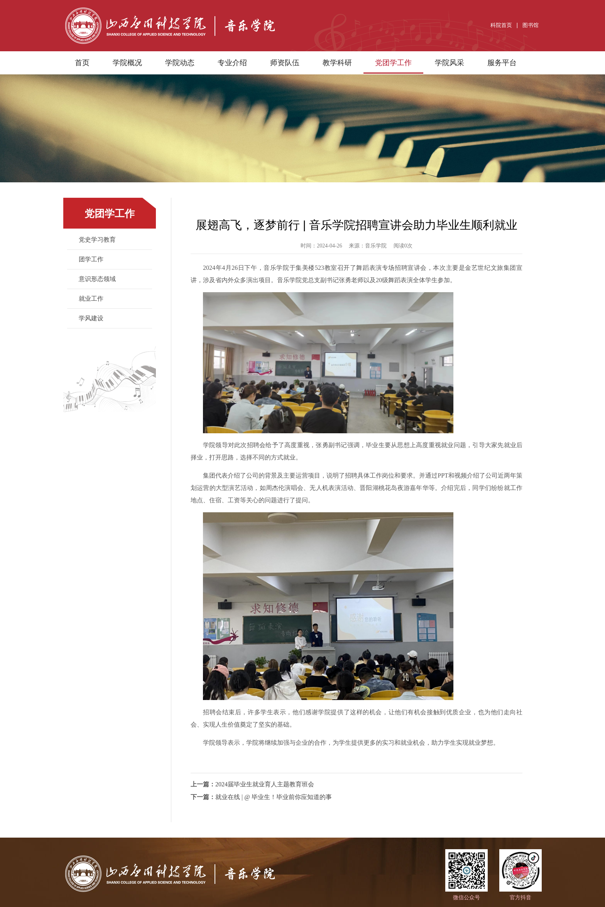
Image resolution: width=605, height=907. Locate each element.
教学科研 (337, 63)
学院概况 (127, 63)
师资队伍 (284, 63)
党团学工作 (393, 63)
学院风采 (449, 63)
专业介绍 (232, 63)
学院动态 (179, 63)
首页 (82, 63)
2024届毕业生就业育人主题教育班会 (264, 784)
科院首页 (501, 25)
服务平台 (502, 63)
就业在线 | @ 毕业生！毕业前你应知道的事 (273, 797)
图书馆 (530, 25)
